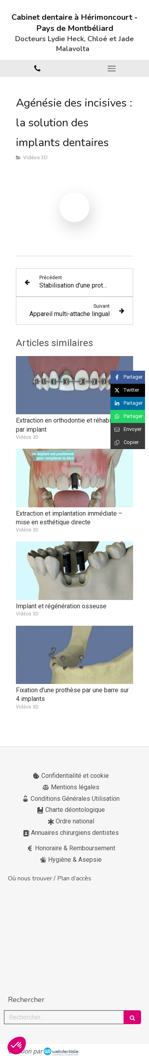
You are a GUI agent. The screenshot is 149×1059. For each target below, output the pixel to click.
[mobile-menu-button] (112, 68)
